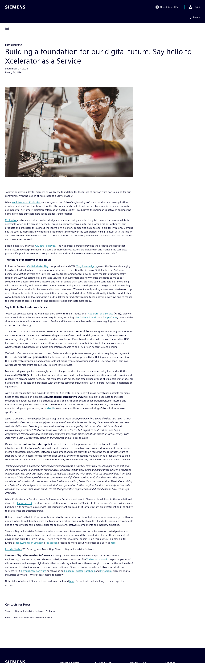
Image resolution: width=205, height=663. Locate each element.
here (113, 542)
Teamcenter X (24, 503)
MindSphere (81, 317)
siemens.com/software (33, 570)
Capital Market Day (37, 266)
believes (50, 245)
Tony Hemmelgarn (86, 266)
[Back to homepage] (7, 28)
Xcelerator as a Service (100, 313)
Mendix (93, 317)
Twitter (79, 570)
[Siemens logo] (15, 7)
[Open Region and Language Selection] (166, 7)
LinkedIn (69, 570)
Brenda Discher (13, 549)
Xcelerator (11, 220)
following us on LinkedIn (29, 542)
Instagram (106, 570)
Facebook (52, 542)
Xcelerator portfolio (97, 559)
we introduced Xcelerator (26, 202)
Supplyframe (110, 317)
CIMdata (40, 245)
